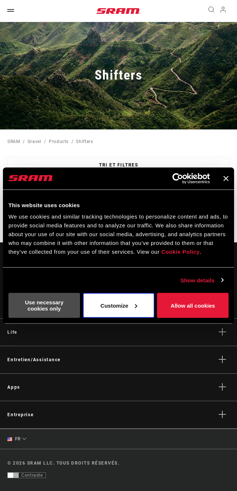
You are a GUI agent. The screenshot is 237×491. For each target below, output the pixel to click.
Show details (198, 280)
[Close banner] (226, 178)
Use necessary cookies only (44, 305)
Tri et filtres (118, 165)
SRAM (13, 141)
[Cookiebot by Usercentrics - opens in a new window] (178, 178)
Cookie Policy (180, 252)
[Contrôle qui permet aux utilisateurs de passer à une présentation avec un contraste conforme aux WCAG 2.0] (26, 475)
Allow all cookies (193, 305)
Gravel (34, 141)
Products (59, 141)
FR (14, 439)
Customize (119, 305)
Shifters (84, 141)
